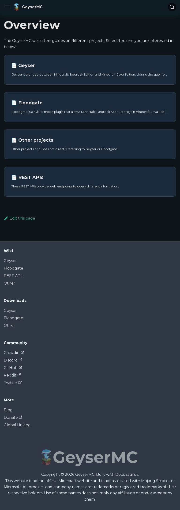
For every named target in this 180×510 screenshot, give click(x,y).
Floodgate (13, 268)
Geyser (10, 261)
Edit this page (19, 218)
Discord (13, 360)
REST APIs (13, 276)
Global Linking (17, 425)
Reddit (12, 375)
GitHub (13, 367)
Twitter (13, 383)
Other (9, 283)
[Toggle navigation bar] (7, 7)
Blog (8, 410)
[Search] (172, 7)
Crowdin (14, 352)
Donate (13, 417)
